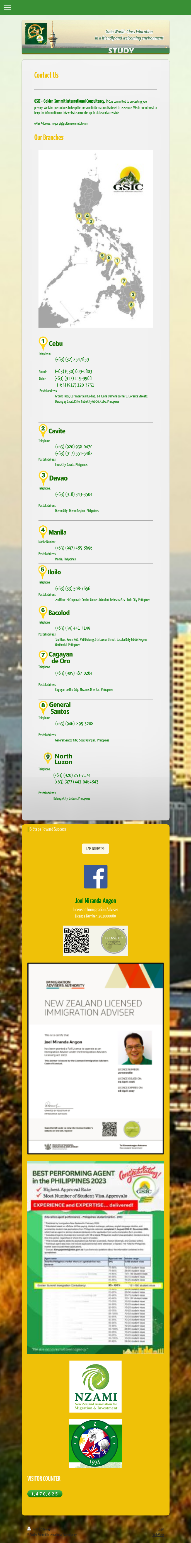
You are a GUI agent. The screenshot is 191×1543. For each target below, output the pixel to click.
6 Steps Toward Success (48, 829)
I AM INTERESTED (95, 848)
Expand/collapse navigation (95, 7)
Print (33, 1529)
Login (161, 1529)
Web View (158, 1534)
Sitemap (45, 1529)
